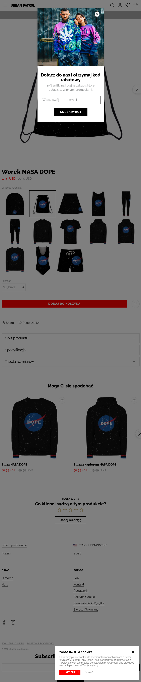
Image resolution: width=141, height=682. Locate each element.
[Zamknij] (133, 652)
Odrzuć (89, 672)
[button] (70, 341)
